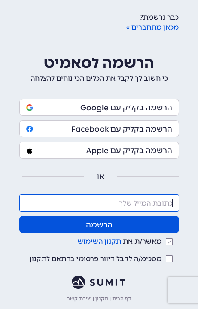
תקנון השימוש (99, 241)
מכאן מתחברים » (152, 27)
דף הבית (121, 299)
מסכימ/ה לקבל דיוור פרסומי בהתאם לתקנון (95, 258)
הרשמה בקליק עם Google (99, 107)
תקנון (101, 299)
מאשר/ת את (119, 241)
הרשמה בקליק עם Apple (99, 150)
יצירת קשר (79, 299)
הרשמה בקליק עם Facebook (99, 129)
